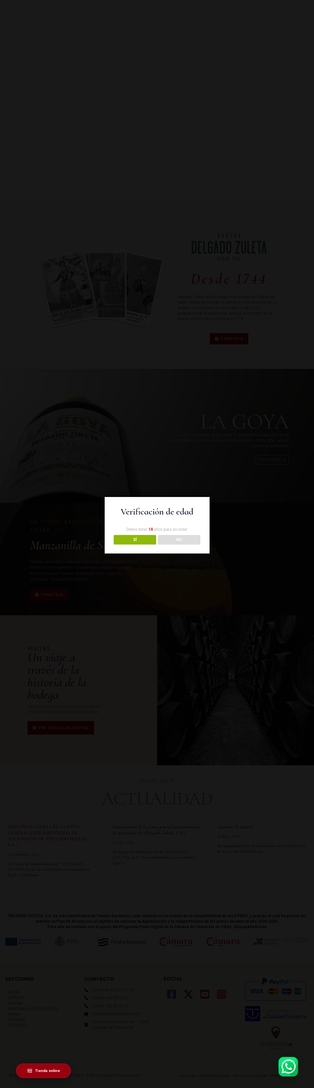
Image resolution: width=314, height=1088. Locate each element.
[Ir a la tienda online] (43, 1070)
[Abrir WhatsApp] (288, 1066)
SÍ (135, 539)
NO (179, 539)
